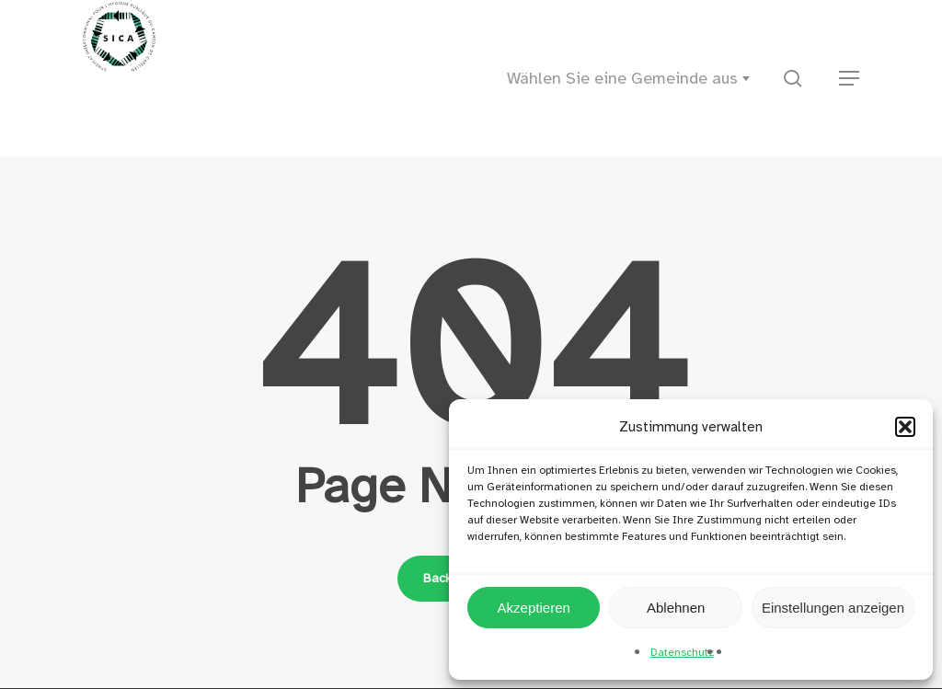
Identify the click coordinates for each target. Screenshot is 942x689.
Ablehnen (676, 607)
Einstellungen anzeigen (833, 607)
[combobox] (633, 78)
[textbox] (633, 78)
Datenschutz (682, 652)
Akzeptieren (534, 607)
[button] (905, 427)
